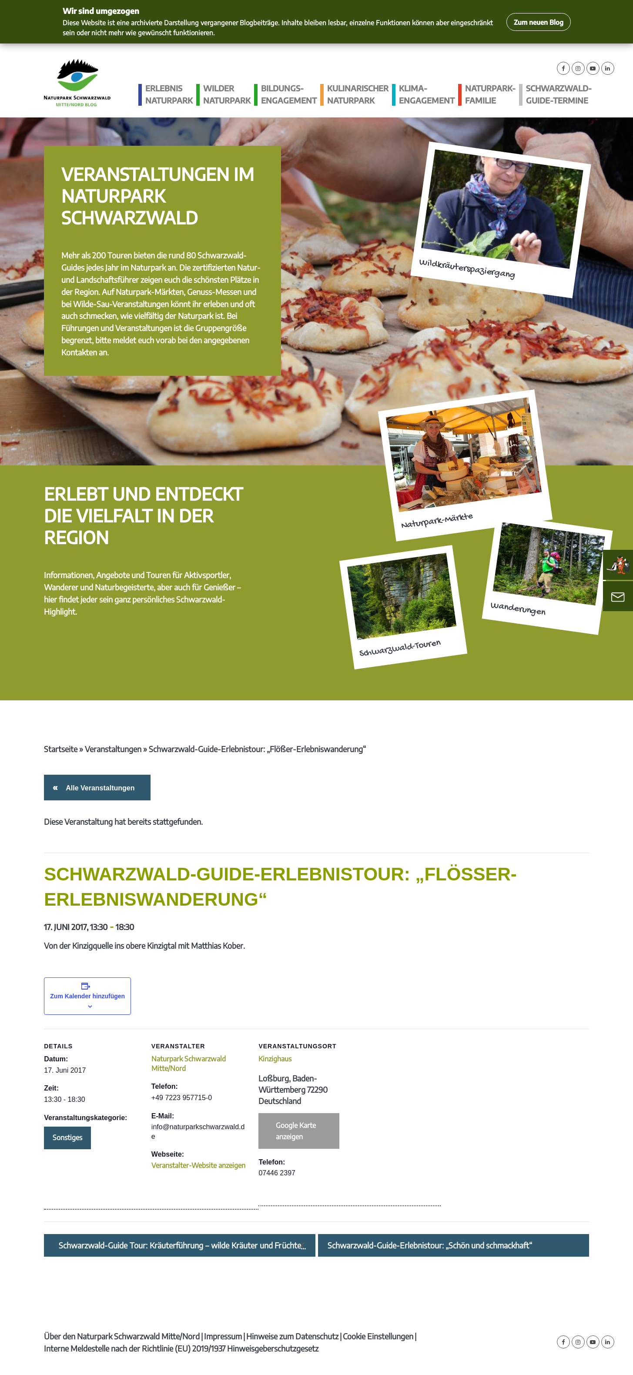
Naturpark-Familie (490, 94)
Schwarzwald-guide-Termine (559, 94)
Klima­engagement (427, 94)
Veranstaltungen (113, 749)
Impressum (223, 1336)
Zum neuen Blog (538, 22)
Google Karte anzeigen (296, 1131)
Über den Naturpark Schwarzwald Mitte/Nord (122, 1336)
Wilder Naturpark (227, 94)
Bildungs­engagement (289, 94)
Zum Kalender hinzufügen (87, 996)
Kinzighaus (274, 1058)
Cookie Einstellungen (378, 1336)
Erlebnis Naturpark (169, 94)
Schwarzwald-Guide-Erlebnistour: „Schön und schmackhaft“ (430, 1245)
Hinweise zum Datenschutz (292, 1336)
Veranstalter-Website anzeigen (198, 1165)
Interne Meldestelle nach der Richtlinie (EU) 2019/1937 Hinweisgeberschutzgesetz (181, 1348)
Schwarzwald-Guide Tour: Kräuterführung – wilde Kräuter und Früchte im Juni (180, 1245)
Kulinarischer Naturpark (358, 94)
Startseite (60, 749)
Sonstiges (67, 1137)
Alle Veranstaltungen (98, 788)
